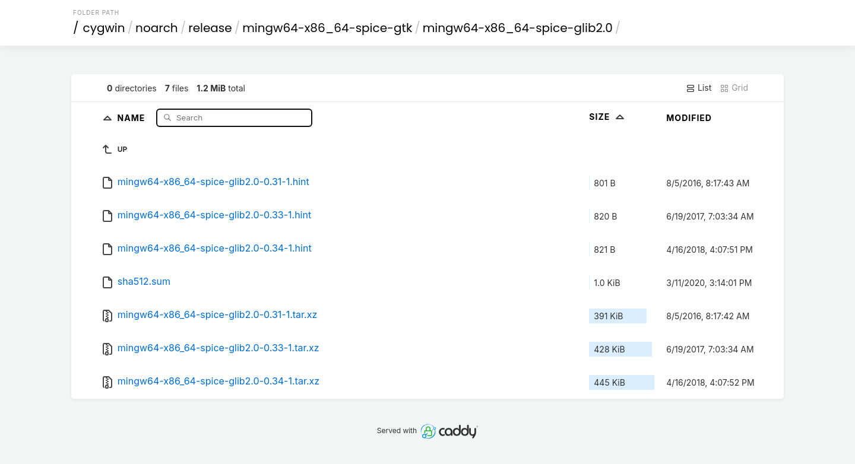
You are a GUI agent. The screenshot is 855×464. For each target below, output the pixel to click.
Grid (734, 87)
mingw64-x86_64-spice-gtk (327, 28)
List (698, 87)
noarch (156, 28)
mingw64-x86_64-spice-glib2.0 (518, 28)
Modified (689, 118)
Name (133, 117)
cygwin (104, 28)
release (210, 28)
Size (607, 117)
